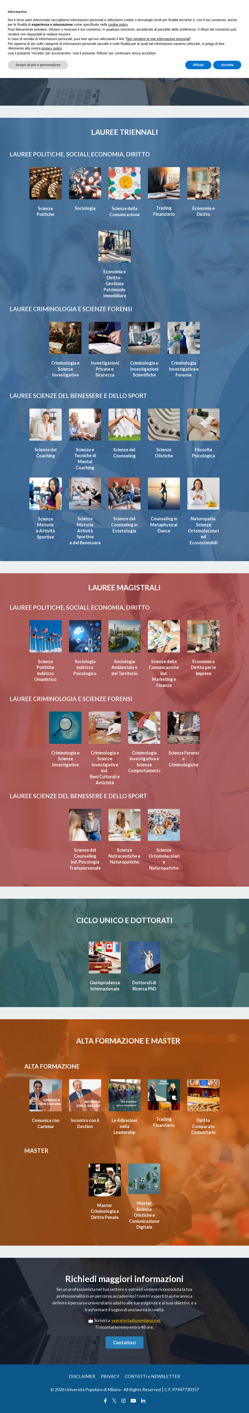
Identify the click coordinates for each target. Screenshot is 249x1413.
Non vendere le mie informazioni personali (158, 39)
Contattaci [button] (124, 1344)
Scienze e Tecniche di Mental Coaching (85, 456)
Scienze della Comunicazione (125, 211)
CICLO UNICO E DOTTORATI (124, 920)
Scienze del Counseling (124, 451)
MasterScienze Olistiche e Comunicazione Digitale (145, 1216)
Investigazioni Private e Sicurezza (104, 368)
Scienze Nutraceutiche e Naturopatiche (124, 860)
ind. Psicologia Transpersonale (86, 866)
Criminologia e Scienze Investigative (65, 368)
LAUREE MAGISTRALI (124, 590)
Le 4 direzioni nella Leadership (124, 1128)
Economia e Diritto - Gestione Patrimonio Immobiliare (114, 283)
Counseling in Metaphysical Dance (164, 522)
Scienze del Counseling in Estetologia (124, 522)
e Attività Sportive (45, 531)
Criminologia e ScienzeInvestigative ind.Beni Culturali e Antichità (105, 769)
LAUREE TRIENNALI (124, 131)
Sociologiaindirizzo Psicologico (85, 670)
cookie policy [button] (117, 24)
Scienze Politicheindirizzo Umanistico (45, 673)
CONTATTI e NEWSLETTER (152, 1378)
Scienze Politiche (45, 211)
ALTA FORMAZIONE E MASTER (128, 1041)
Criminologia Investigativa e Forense (183, 368)
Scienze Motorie (45, 519)
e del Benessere (85, 542)
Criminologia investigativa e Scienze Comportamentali (148, 763)
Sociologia (85, 208)
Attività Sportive (85, 531)
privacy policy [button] (52, 48)
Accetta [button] (227, 65)
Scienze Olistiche (164, 451)
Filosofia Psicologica (203, 451)
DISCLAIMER (82, 1378)
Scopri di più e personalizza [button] (38, 65)
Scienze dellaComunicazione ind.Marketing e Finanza (165, 675)
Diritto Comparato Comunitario (203, 1128)
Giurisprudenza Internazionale (105, 986)
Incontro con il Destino (85, 1125)
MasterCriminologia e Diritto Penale (105, 1212)
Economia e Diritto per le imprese (203, 670)
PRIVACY (110, 1378)
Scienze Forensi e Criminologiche (184, 760)
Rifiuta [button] (198, 65)
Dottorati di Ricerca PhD (144, 986)
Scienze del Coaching (45, 451)
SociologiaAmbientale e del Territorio (124, 670)
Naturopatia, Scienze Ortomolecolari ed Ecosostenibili (204, 528)
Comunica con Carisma (45, 1125)
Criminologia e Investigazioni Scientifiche (144, 367)
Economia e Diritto (203, 211)
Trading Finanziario (164, 211)
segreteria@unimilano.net (136, 1322)
